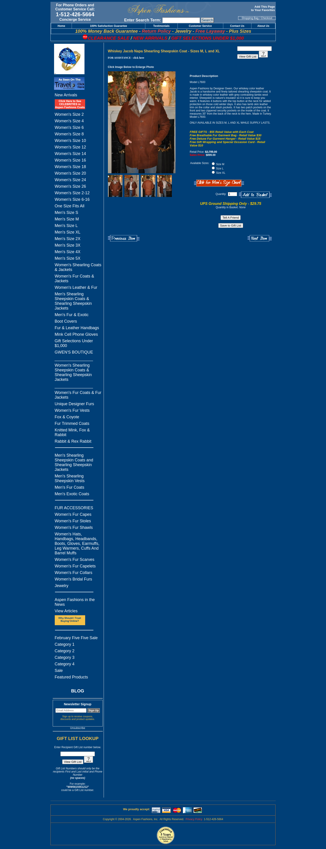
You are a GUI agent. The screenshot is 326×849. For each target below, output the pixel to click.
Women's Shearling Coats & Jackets (78, 267)
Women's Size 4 (69, 121)
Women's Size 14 (70, 153)
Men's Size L (66, 225)
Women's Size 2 (69, 114)
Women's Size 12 (70, 147)
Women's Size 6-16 (72, 199)
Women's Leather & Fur (76, 287)
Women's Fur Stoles (73, 521)
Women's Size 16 (70, 160)
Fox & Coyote (67, 417)
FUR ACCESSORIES (74, 508)
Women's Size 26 (70, 186)
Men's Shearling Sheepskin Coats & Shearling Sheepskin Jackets (73, 301)
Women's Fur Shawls (74, 527)
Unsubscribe (77, 728)
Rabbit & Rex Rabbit (73, 441)
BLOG (77, 690)
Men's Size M (67, 219)
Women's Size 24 (70, 180)
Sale (59, 670)
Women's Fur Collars (73, 572)
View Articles (66, 611)
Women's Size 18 (70, 166)
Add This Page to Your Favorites (263, 8)
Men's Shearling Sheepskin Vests (70, 478)
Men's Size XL (68, 232)
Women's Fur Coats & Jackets (74, 278)
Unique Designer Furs (74, 404)
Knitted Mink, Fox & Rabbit (72, 432)
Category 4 (65, 664)
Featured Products (71, 677)
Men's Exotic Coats (72, 494)
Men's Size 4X (68, 252)
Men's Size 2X (68, 238)
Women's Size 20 (70, 173)
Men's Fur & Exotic (72, 314)
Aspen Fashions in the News (75, 602)
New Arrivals (66, 95)
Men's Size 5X (68, 258)
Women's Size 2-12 (72, 193)
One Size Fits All (69, 206)
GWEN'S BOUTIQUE (74, 352)
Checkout (266, 18)
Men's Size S (66, 212)
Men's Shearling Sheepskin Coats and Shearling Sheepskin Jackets (74, 462)
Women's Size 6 (69, 127)
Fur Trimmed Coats (72, 423)
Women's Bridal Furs (73, 579)
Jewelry (61, 585)
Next (260, 238)
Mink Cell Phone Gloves (76, 334)
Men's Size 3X (68, 245)
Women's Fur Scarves (74, 559)
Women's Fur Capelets (75, 566)
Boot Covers (66, 321)
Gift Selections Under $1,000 (74, 343)
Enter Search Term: (142, 20)
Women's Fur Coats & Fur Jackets (78, 395)
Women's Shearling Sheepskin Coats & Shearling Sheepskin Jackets (73, 372)
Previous (123, 238)
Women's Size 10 (70, 140)
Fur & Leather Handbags (77, 328)
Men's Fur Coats (69, 487)
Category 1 (65, 644)
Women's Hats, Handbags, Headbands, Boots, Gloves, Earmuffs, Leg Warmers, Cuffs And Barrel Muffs (77, 543)
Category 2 (65, 651)
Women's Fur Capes (73, 514)
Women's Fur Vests (72, 410)
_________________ (74, 358)
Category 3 (65, 657)
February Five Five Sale (76, 638)
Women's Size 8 (69, 134)
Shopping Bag (250, 18)
